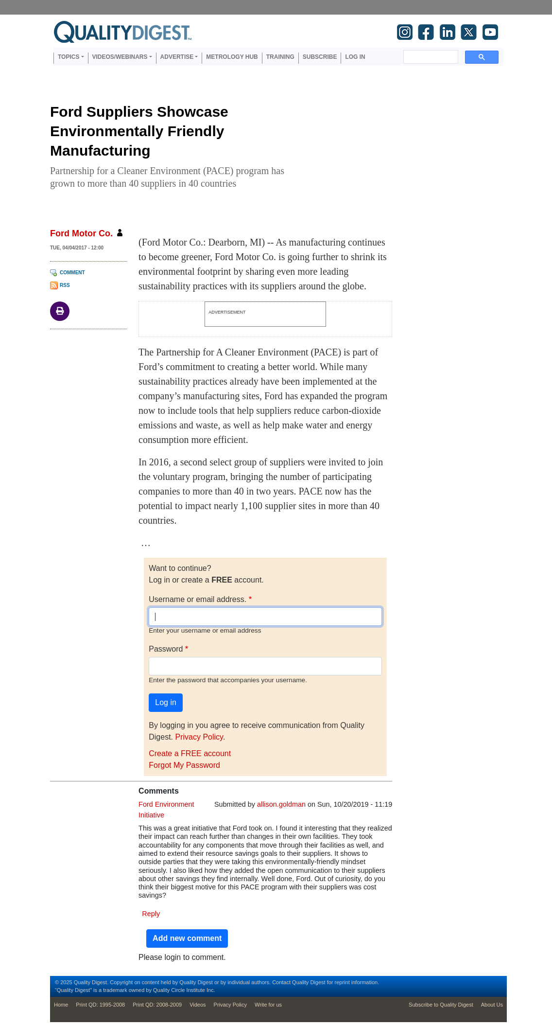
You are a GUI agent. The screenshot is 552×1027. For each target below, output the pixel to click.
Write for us (268, 1005)
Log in (355, 56)
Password (166, 649)
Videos (198, 1005)
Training (280, 56)
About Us (492, 1005)
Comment (72, 272)
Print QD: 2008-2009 (157, 1005)
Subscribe (320, 56)
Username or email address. (197, 599)
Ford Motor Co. (81, 233)
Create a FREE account (190, 753)
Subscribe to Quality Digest (441, 1005)
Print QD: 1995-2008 (100, 1005)
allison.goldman (281, 804)
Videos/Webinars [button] (120, 56)
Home (61, 1005)
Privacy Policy (199, 737)
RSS (65, 285)
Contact (281, 982)
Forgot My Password (184, 765)
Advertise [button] (177, 56)
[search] (429, 57)
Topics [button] (68, 56)
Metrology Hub (232, 56)
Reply (151, 914)
